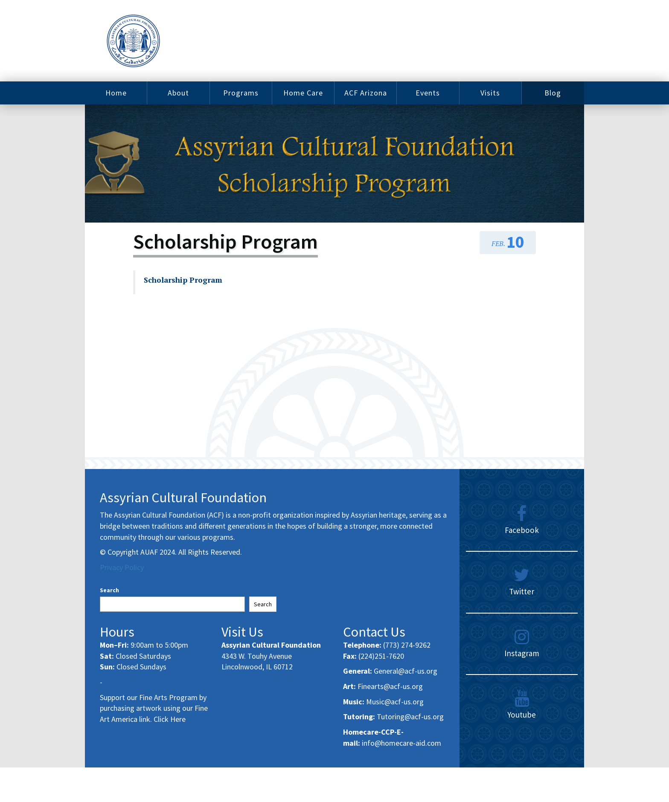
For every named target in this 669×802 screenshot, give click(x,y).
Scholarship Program (183, 280)
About (178, 93)
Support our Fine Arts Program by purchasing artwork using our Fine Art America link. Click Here (154, 708)
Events (428, 93)
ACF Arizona (365, 93)
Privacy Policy (122, 567)
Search (109, 590)
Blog (552, 93)
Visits (490, 93)
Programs (241, 93)
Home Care (303, 93)
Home (116, 93)
